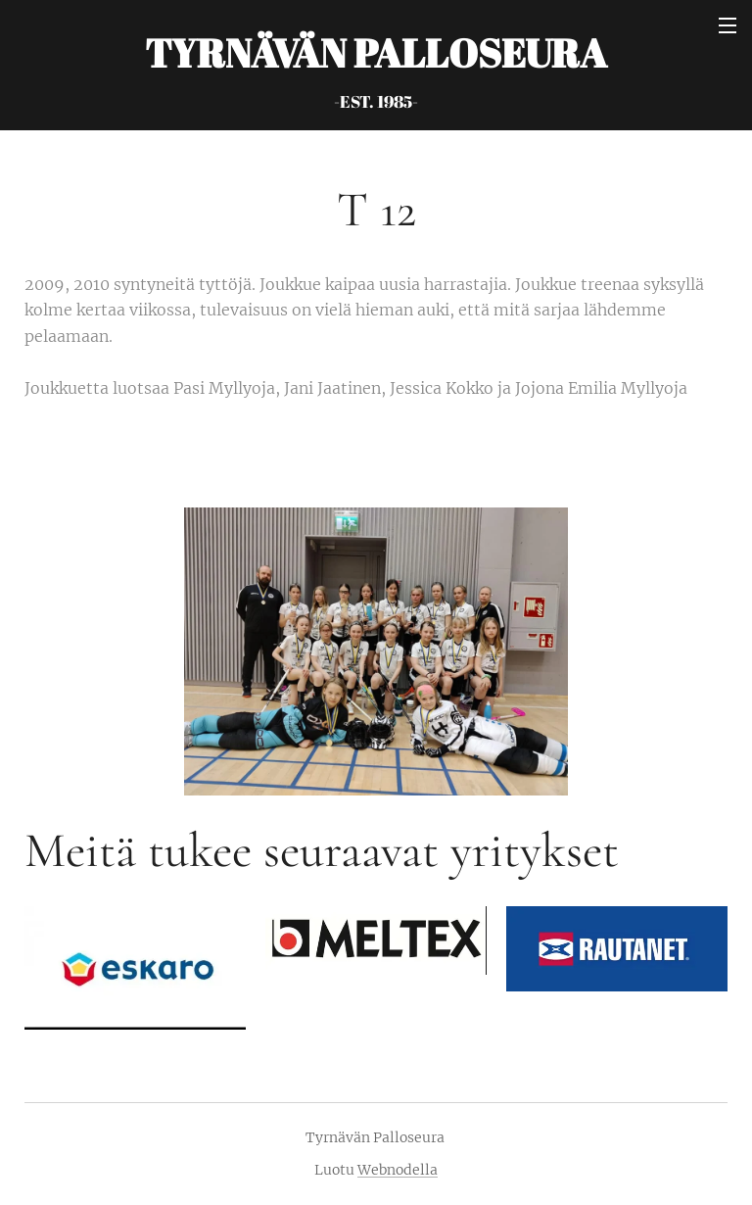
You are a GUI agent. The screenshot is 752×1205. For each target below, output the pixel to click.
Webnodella (397, 1170)
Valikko (727, 25)
